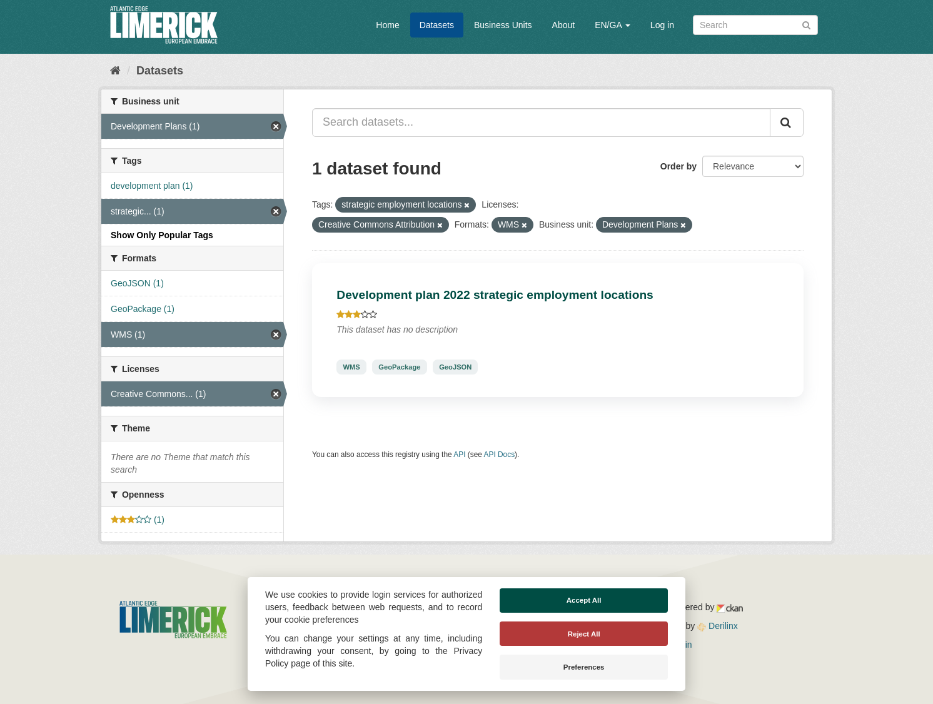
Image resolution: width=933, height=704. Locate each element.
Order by (678, 166)
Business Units (503, 25)
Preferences (584, 667)
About (563, 25)
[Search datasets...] (541, 122)
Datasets (437, 25)
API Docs (499, 454)
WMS (351, 367)
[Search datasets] (755, 25)
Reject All (584, 634)
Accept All (584, 600)
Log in (662, 25)
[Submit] (806, 24)
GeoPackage (399, 367)
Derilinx (717, 626)
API (459, 454)
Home (387, 25)
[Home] (115, 70)
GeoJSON (455, 367)
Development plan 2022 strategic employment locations (494, 294)
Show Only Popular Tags (162, 235)
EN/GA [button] (612, 25)
